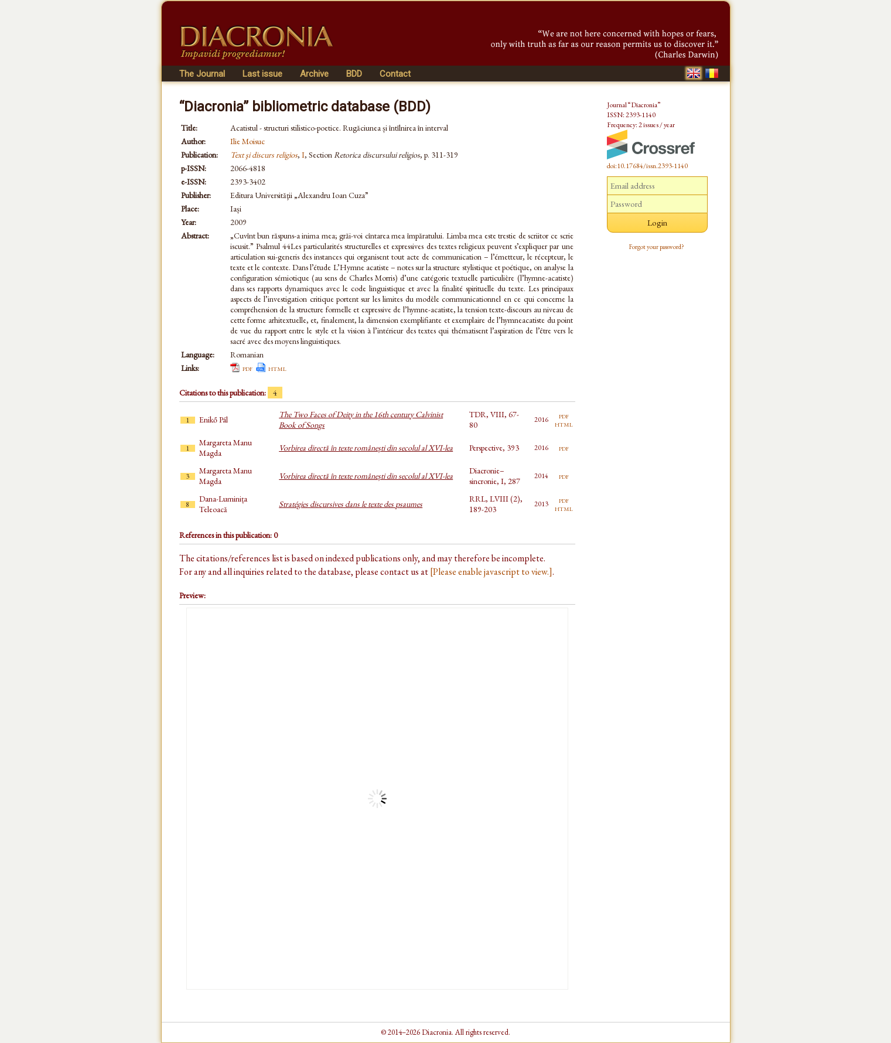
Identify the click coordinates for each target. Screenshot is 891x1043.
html (277, 368)
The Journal (202, 74)
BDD (354, 74)
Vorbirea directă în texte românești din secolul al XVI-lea (366, 447)
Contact (395, 74)
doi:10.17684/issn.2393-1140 (647, 165)
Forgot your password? (656, 247)
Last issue (262, 74)
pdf (247, 368)
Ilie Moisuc (247, 141)
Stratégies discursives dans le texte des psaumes (350, 504)
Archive (314, 74)
